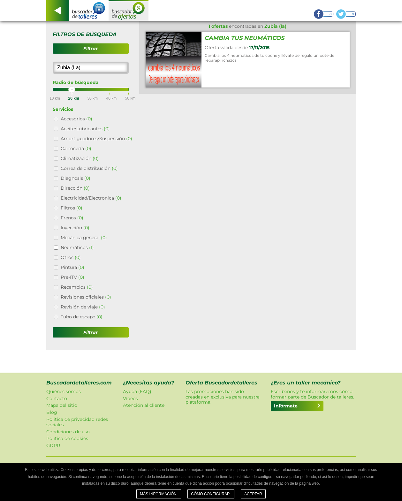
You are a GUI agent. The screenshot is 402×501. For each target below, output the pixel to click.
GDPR (53, 445)
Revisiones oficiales (86, 297)
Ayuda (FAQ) (137, 391)
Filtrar (90, 48)
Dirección (75, 188)
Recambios (77, 287)
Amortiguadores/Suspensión (96, 138)
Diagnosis (75, 178)
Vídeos (130, 398)
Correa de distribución (89, 168)
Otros (71, 257)
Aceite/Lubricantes (85, 129)
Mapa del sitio (61, 405)
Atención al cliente (143, 405)
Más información (159, 494)
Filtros (71, 208)
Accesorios (76, 119)
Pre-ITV (72, 277)
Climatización (80, 158)
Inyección (75, 228)
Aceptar (253, 494)
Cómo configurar (211, 494)
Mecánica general (84, 237)
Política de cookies (67, 438)
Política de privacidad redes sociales (77, 422)
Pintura (72, 267)
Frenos (72, 218)
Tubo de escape (81, 317)
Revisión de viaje (83, 307)
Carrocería (76, 148)
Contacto (56, 398)
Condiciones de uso (68, 432)
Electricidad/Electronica (91, 198)
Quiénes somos (63, 391)
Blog (51, 412)
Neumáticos (77, 247)
